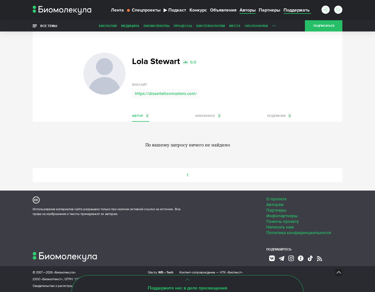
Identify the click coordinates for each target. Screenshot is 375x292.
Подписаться (323, 26)
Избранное (208, 115)
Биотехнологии (210, 26)
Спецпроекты (143, 10)
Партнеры (269, 10)
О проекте (276, 199)
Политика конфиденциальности (298, 232)
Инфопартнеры (282, 215)
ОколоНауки (256, 26)
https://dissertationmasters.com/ (166, 93)
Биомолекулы (156, 26)
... (274, 24)
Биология (108, 26)
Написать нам (280, 227)
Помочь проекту (282, 221)
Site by (160, 272)
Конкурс (198, 10)
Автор (140, 115)
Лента (117, 10)
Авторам (275, 204)
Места (234, 26)
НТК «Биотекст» (231, 272)
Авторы (248, 10)
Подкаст (175, 10)
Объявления (223, 10)
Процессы (183, 26)
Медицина (130, 26)
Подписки (279, 115)
